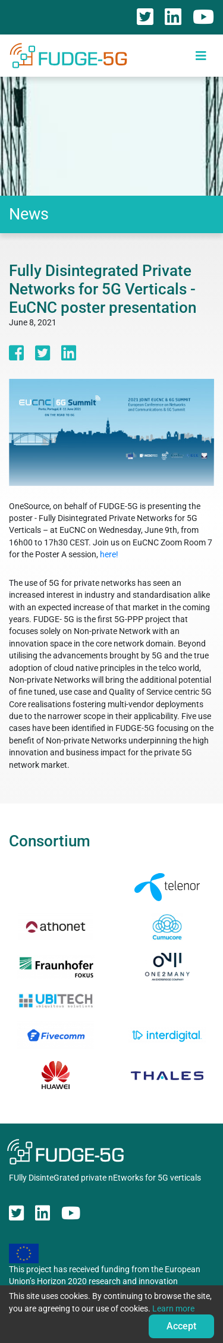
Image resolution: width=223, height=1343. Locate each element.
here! (109, 554)
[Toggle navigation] (201, 55)
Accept (181, 1326)
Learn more (173, 1308)
